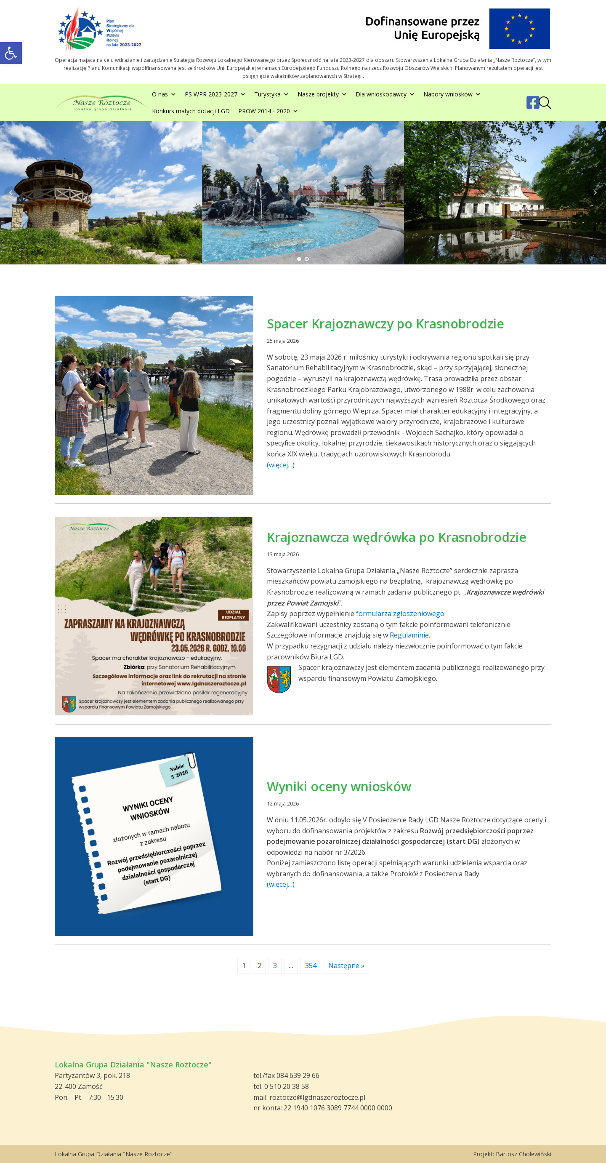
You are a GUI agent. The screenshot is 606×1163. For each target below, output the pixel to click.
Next (595, 193)
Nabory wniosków (452, 94)
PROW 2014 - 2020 (268, 111)
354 (310, 965)
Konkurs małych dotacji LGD (191, 111)
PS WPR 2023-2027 (215, 94)
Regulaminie (409, 635)
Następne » (346, 965)
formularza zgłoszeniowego (400, 613)
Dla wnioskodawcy (385, 94)
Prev (11, 193)
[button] (11, 53)
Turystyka (271, 94)
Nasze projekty (322, 94)
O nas (164, 94)
